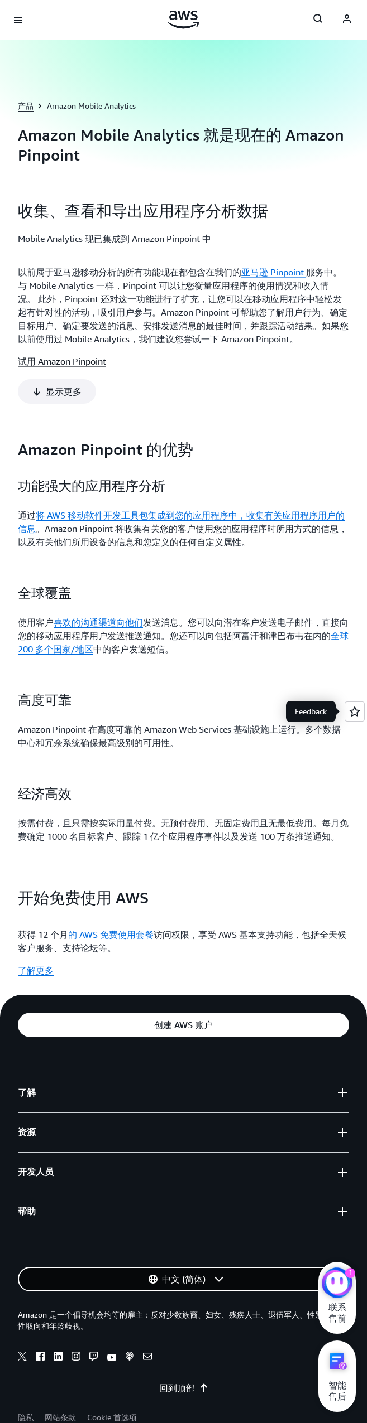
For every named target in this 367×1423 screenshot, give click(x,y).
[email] (147, 1322)
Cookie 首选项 (112, 1381)
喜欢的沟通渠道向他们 (98, 586)
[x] (22, 1322)
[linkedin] (58, 1322)
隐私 (26, 1381)
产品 (26, 105)
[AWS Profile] (347, 20)
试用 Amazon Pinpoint (62, 361)
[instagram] (76, 1322)
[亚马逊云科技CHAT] (337, 1284)
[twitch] (93, 1322)
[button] (183, 989)
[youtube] (111, 1322)
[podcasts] (129, 1322)
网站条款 (60, 1381)
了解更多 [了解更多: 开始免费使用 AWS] (36, 934)
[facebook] (40, 1322)
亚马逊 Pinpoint (273, 272)
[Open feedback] (355, 711)
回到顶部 (183, 1352)
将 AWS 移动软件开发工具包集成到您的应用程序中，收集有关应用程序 (177, 479)
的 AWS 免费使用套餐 (111, 898)
